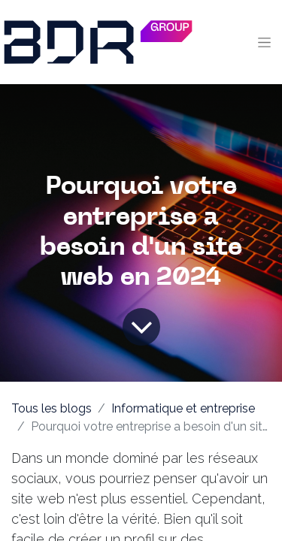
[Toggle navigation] (264, 42)
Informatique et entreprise (183, 408)
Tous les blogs (51, 408)
